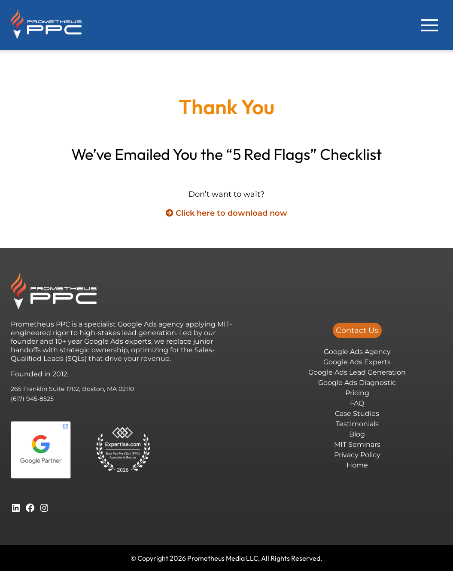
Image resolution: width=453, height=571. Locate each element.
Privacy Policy (357, 455)
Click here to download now (226, 213)
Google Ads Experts (357, 362)
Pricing (357, 393)
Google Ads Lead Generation (357, 372)
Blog (357, 434)
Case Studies (357, 413)
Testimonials (357, 424)
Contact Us (357, 330)
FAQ (357, 403)
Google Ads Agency (357, 352)
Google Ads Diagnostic (357, 383)
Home (357, 465)
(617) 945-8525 (32, 399)
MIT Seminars (357, 444)
